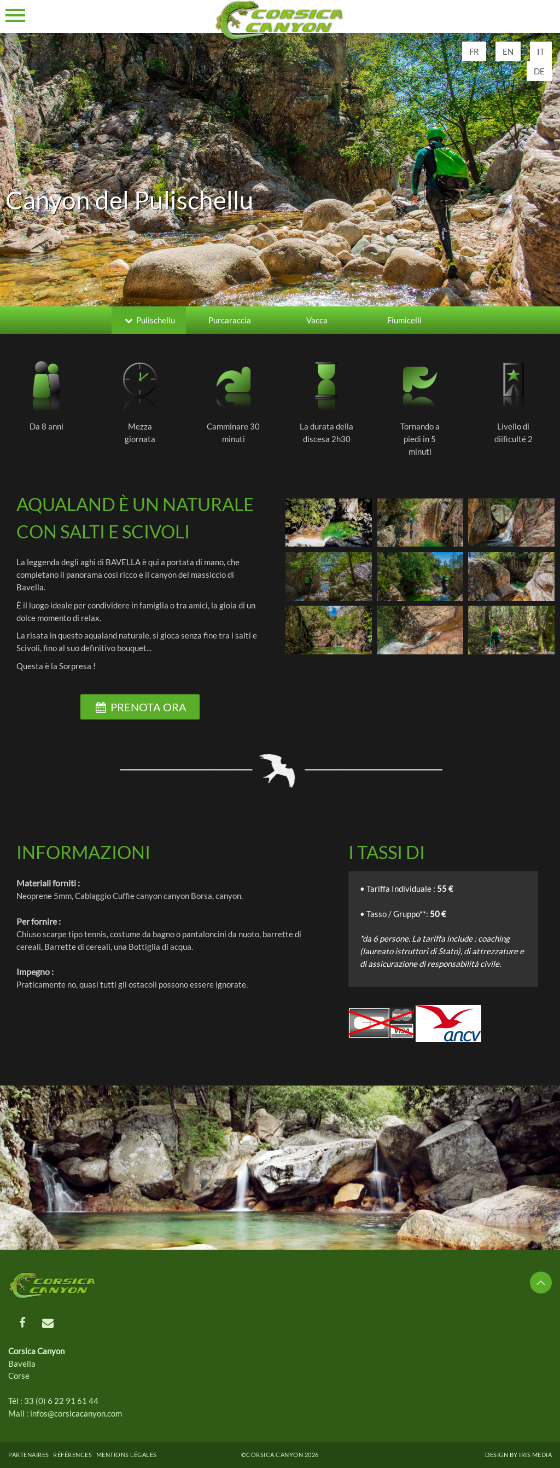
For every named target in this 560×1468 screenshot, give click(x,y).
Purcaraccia (229, 320)
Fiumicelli (404, 320)
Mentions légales (126, 1454)
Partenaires (28, 1454)
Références (72, 1454)
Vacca (317, 320)
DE (539, 71)
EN (508, 51)
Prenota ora (140, 706)
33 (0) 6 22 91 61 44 (61, 1401)
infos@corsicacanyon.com (76, 1413)
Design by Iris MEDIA (518, 1454)
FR (474, 51)
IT (541, 51)
